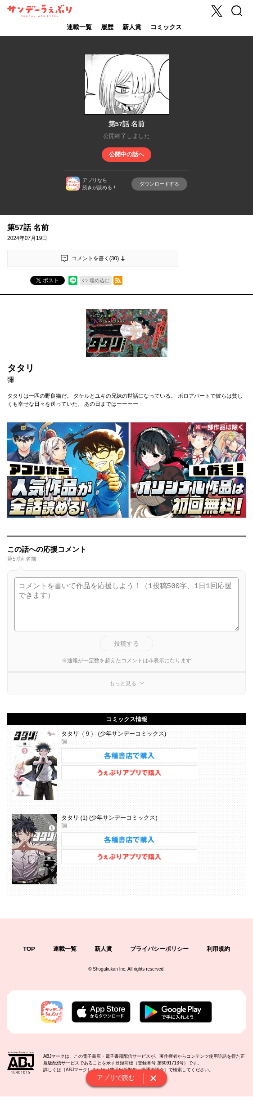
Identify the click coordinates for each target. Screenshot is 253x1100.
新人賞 (131, 27)
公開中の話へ (126, 154)
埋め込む (99, 280)
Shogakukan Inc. (109, 969)
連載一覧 (79, 27)
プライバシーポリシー (159, 948)
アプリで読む (116, 1077)
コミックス (166, 27)
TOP (29, 948)
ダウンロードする (159, 183)
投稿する (126, 643)
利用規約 (218, 948)
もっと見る (122, 683)
